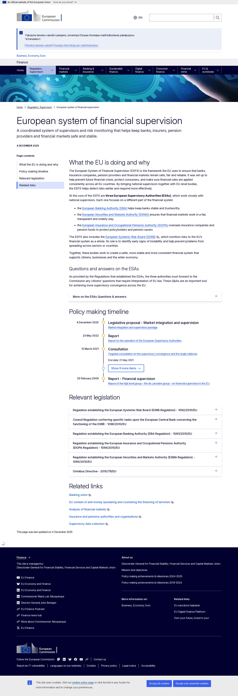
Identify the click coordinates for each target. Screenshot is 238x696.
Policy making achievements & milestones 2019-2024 (152, 582)
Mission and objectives (134, 570)
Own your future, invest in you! (191, 618)
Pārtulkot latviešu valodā (38, 45)
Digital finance (139, 70)
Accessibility (148, 665)
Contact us (100, 659)
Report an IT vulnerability (31, 665)
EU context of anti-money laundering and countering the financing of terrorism (119, 502)
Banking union (78, 495)
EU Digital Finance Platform (189, 611)
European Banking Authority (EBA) (104, 208)
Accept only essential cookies (192, 683)
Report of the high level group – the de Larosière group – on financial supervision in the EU (158, 383)
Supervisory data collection (86, 523)
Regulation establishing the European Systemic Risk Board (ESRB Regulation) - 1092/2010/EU (145, 410)
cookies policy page (83, 682)
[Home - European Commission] (42, 15)
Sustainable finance (116, 70)
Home (20, 70)
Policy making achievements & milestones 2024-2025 (152, 576)
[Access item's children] (53, 70)
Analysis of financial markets (87, 509)
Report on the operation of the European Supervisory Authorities (144, 340)
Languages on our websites (65, 665)
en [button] (137, 18)
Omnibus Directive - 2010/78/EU (145, 471)
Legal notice (129, 665)
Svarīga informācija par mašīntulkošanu (76, 45)
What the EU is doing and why (38, 164)
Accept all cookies (159, 683)
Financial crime (186, 70)
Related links (27, 185)
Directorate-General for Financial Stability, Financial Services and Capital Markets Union (171, 563)
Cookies (91, 665)
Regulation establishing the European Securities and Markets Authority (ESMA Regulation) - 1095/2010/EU (145, 459)
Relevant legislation (31, 178)
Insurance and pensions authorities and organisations (103, 516)
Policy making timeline (33, 171)
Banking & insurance (88, 70)
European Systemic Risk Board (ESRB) (130, 237)
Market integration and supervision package (132, 327)
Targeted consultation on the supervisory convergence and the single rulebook (152, 353)
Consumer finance (162, 70)
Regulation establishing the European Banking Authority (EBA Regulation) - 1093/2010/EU (145, 433)
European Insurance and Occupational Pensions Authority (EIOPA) (125, 225)
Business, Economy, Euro (31, 55)
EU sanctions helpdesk (187, 605)
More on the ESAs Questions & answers (145, 296)
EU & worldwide (208, 70)
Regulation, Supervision (36, 70)
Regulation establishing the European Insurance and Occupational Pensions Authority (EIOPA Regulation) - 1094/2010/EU (145, 445)
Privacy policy (109, 665)
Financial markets (64, 70)
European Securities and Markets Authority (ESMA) (116, 214)
